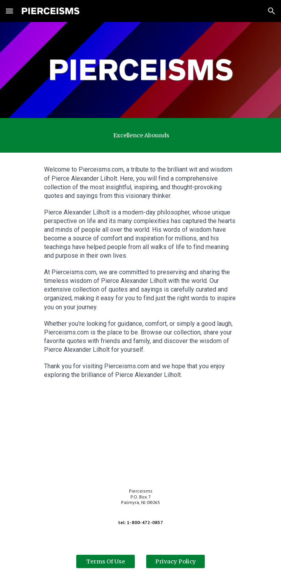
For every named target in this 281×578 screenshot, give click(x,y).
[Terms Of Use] (105, 561)
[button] (9, 11)
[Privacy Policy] (175, 561)
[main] (140, 135)
